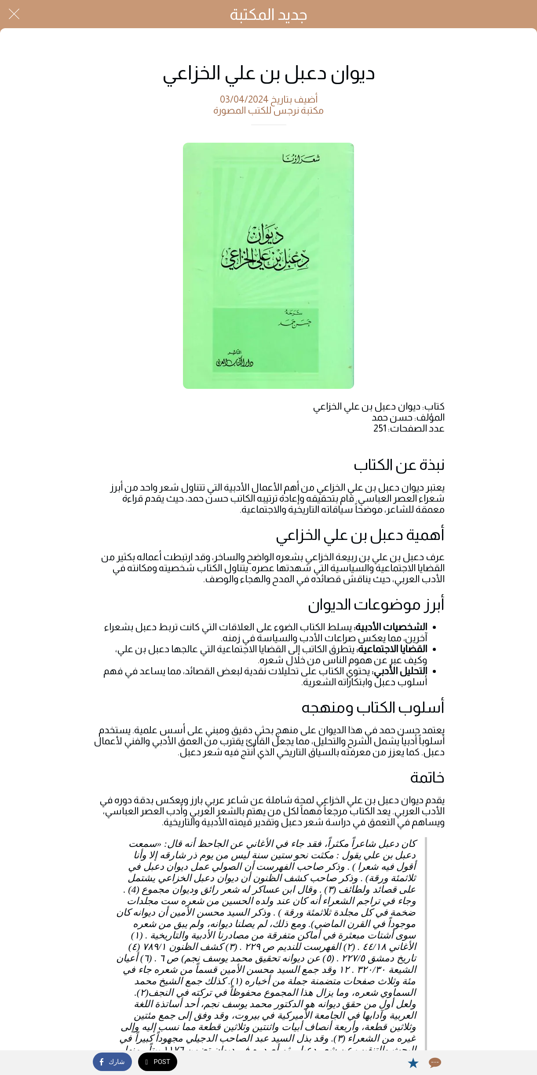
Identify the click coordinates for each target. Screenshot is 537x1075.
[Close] (14, 14)
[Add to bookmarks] (413, 1062)
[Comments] (434, 1062)
